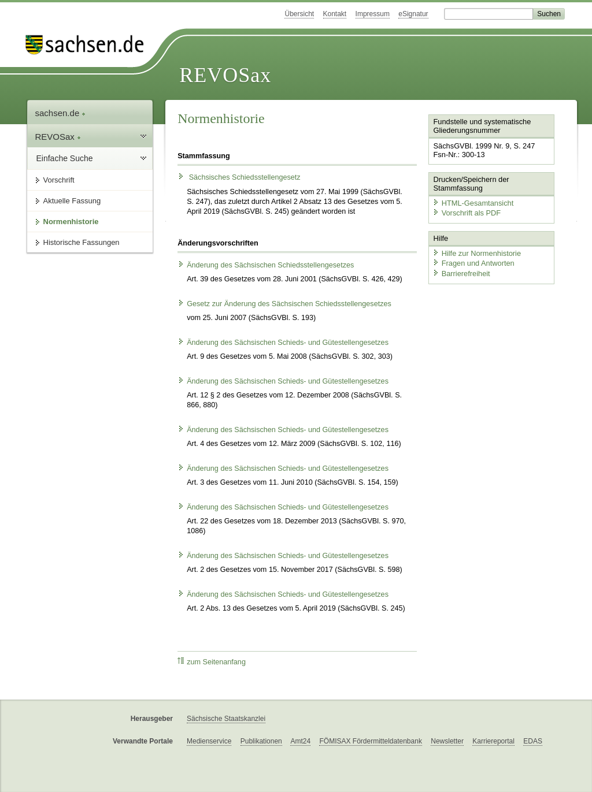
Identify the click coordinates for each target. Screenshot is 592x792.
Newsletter (447, 741)
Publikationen (261, 741)
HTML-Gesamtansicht (472, 202)
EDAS (532, 741)
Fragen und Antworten (473, 263)
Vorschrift (59, 180)
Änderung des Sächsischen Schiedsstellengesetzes (265, 265)
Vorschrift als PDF (466, 213)
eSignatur (413, 14)
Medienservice (209, 741)
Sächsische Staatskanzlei (226, 719)
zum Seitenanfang (211, 661)
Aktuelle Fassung (72, 200)
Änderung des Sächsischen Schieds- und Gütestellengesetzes (282, 343)
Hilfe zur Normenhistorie (476, 252)
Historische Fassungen (81, 242)
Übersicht (299, 14)
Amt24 (300, 741)
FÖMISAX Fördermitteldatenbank (370, 741)
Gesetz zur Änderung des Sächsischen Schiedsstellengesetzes (284, 304)
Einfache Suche (64, 158)
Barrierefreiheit (461, 273)
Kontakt (335, 14)
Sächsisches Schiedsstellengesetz (239, 177)
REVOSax (225, 75)
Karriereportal (493, 741)
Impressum (373, 14)
